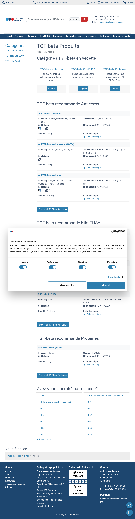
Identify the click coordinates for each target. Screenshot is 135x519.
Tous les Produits (14, 36)
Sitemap (9, 487)
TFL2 (41, 428)
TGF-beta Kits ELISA (83, 69)
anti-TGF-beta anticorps (49, 113)
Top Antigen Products (15, 484)
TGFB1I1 (90, 421)
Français (8, 2)
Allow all (106, 285)
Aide (7, 474)
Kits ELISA (45, 36)
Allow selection (67, 285)
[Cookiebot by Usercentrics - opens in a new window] (113, 232)
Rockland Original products (49, 493)
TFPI (41, 421)
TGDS (41, 395)
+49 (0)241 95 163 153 (45, 2)
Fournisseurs (91, 36)
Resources (10, 481)
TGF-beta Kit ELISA (47, 294)
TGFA (88, 408)
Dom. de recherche (121, 36)
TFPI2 (41, 415)
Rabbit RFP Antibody (46, 490)
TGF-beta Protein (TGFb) (50, 347)
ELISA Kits (42, 496)
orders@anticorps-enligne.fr (111, 22)
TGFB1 (89, 415)
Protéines (57, 36)
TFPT (41, 408)
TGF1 (88, 402)
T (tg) (26, 456)
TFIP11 (42, 434)
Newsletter (10, 477)
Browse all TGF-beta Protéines (53, 375)
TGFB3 (89, 428)
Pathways (104, 36)
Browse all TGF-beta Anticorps (53, 209)
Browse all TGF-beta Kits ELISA (53, 325)
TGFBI (89, 434)
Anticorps (32, 36)
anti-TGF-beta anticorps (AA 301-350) (56, 144)
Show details (114, 277)
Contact (63, 2)
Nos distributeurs (45, 506)
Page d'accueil (14, 456)
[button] (44, 439)
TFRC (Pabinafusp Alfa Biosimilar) (55, 402)
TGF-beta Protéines (114, 69)
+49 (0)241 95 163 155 (115, 489)
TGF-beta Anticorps (51, 69)
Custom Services (73, 36)
